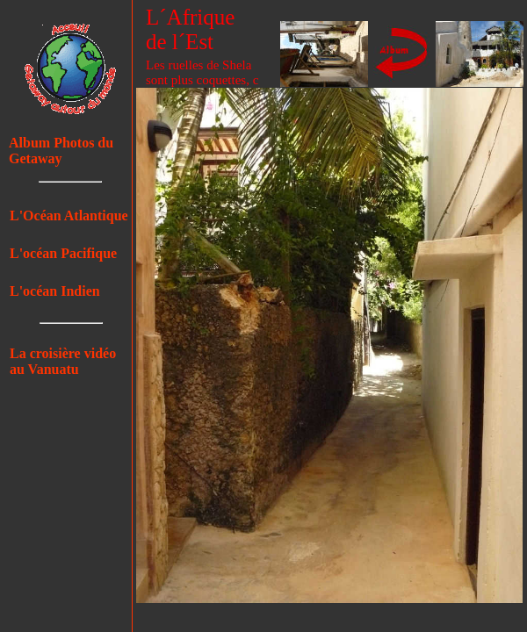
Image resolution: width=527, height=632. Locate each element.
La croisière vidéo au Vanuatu (63, 361)
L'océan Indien (55, 291)
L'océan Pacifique (63, 253)
